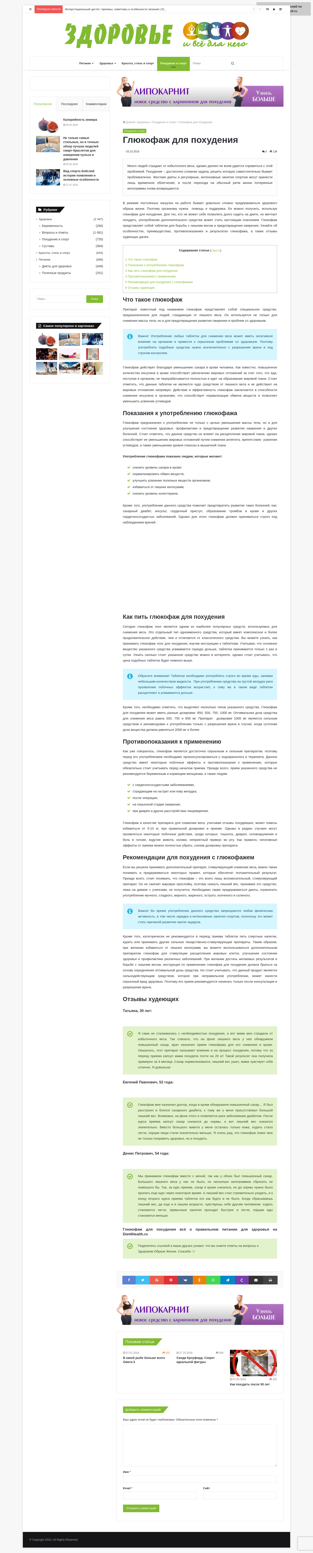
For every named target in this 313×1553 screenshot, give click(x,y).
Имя (127, 1472)
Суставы (48, 246)
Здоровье (106, 63)
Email (127, 1488)
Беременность (52, 226)
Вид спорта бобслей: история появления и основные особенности (81, 175)
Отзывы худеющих (140, 287)
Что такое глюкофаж (141, 259)
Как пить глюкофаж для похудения (151, 270)
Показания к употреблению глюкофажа (154, 265)
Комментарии (96, 104)
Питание (85, 63)
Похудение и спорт (173, 63)
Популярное (43, 104)
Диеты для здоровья (57, 266)
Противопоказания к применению (150, 276)
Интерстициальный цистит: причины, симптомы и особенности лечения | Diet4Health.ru (122, 9)
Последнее (69, 104)
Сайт (206, 1488)
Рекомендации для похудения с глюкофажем (159, 282)
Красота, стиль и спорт (138, 63)
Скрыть (215, 250)
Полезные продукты (56, 273)
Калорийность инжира (80, 119)
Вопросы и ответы (55, 232)
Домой (129, 122)
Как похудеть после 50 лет (250, 1384)
